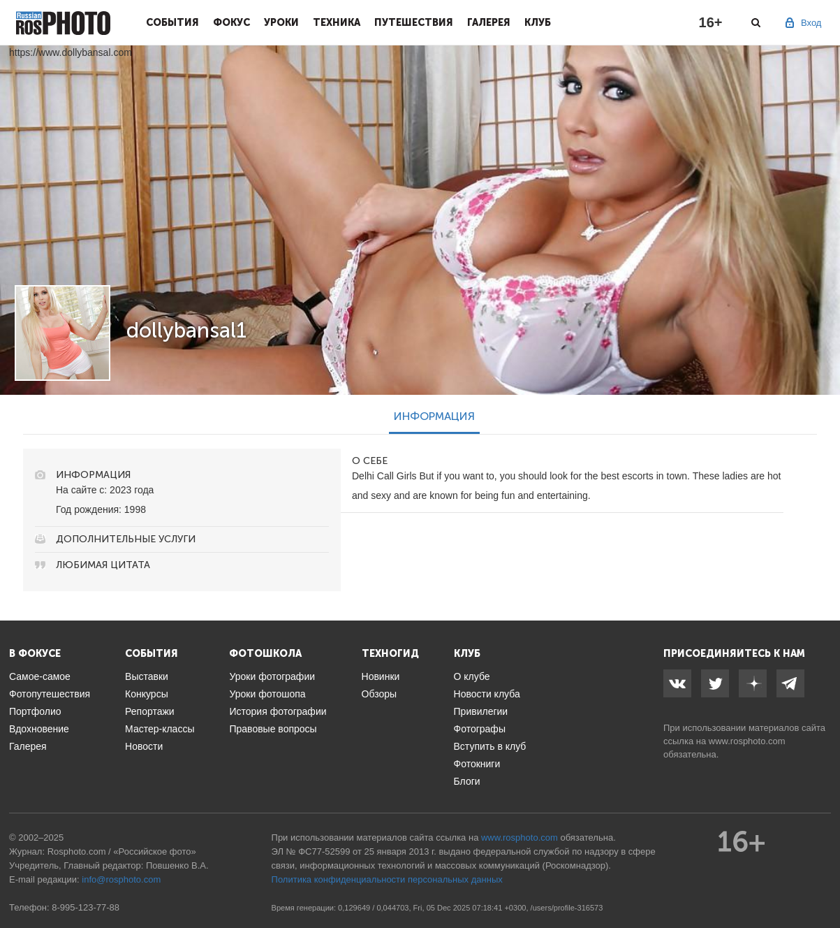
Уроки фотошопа (267, 693)
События (172, 22)
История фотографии (277, 711)
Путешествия (413, 22)
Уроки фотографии (272, 676)
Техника (336, 22)
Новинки (381, 676)
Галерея (488, 22)
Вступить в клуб (490, 746)
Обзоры (379, 693)
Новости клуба (487, 693)
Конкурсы (146, 693)
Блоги (467, 781)
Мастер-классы (159, 728)
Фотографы (480, 728)
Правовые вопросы (272, 728)
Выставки (146, 676)
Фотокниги (477, 763)
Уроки (281, 22)
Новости (144, 746)
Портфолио (35, 711)
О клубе (472, 676)
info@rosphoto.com (121, 879)
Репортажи (150, 711)
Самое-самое (40, 676)
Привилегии (481, 711)
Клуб (537, 22)
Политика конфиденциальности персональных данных (387, 879)
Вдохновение (39, 728)
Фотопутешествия (49, 693)
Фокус (231, 22)
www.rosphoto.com (747, 741)
